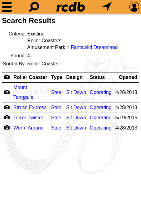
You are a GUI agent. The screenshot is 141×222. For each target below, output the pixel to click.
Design (74, 77)
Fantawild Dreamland (94, 47)
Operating (101, 92)
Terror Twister (28, 117)
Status (97, 77)
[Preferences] (134, 7)
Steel (56, 92)
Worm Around (28, 127)
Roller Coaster (30, 77)
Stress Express (30, 107)
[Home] (70, 7)
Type (56, 77)
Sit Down (76, 92)
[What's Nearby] (107, 7)
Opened (128, 77)
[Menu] (7, 7)
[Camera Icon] (7, 92)
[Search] (34, 7)
